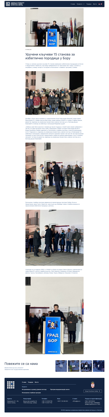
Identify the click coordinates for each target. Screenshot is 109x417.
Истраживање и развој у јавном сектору (34, 389)
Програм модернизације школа (59, 389)
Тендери (88, 4)
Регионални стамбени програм (31, 392)
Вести (95, 4)
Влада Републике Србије (92, 391)
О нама (73, 4)
